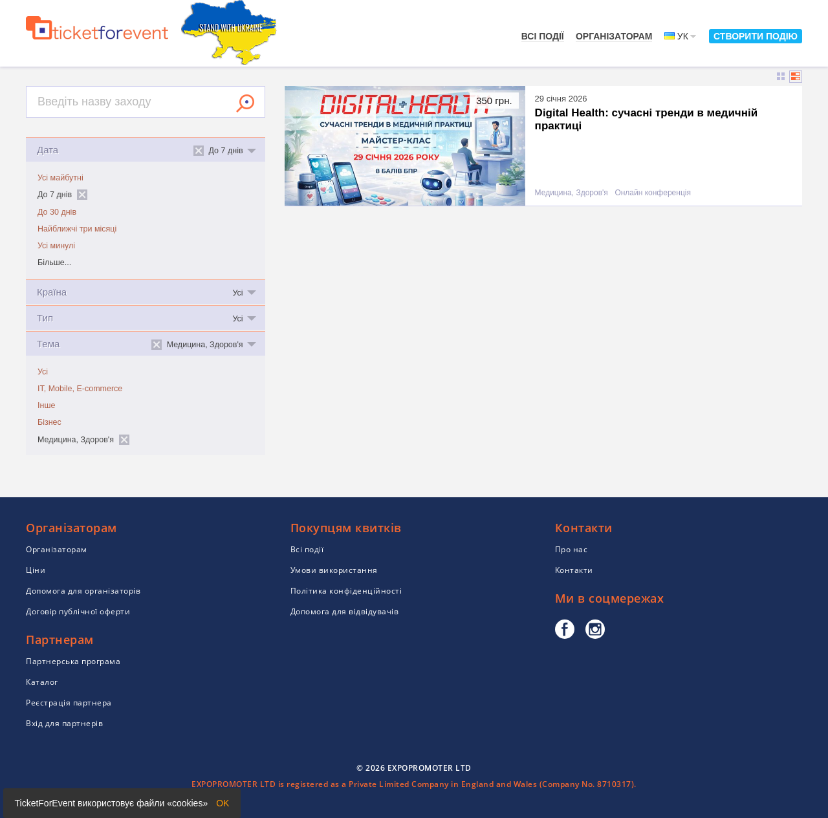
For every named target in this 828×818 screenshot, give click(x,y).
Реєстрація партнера (69, 702)
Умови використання (334, 570)
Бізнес (49, 422)
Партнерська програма (73, 661)
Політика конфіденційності (346, 590)
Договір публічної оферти (78, 611)
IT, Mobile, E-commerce (80, 388)
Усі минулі (56, 245)
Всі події (542, 36)
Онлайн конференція (653, 193)
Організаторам (614, 36)
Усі (43, 371)
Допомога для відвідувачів (344, 611)
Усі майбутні (60, 177)
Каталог (42, 681)
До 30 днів (57, 212)
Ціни (35, 570)
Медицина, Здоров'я (571, 193)
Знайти (245, 103)
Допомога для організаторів (83, 590)
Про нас (571, 549)
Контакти (574, 570)
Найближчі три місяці (77, 228)
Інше (46, 405)
